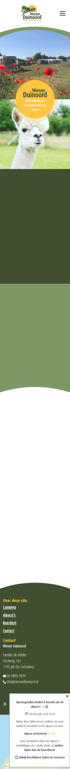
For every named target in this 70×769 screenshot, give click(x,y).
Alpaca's (9, 615)
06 (9, 676)
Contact (8, 630)
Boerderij (9, 623)
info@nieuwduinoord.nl (22, 682)
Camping (9, 607)
